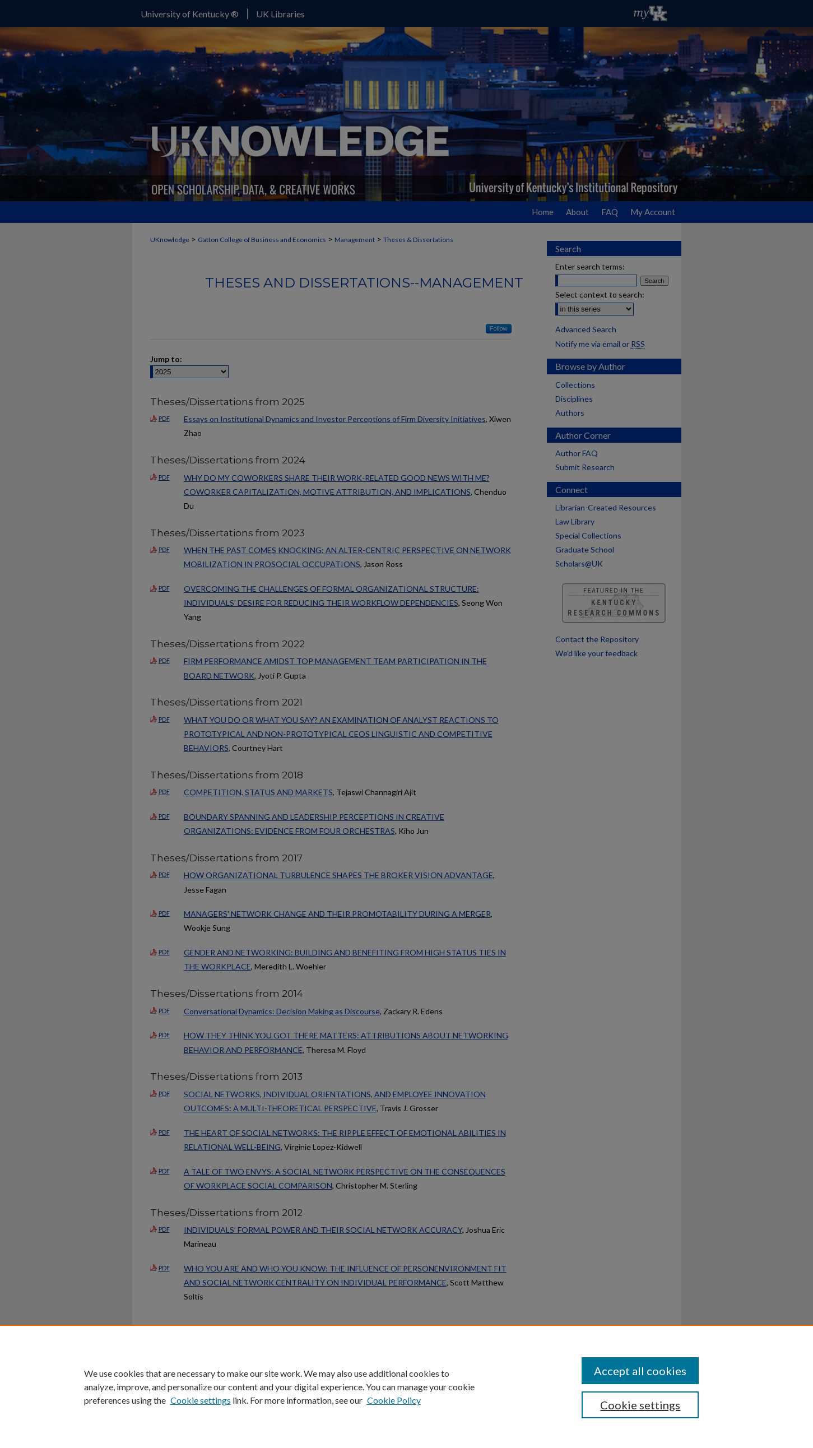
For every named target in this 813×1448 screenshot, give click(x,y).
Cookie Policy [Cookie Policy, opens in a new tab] (394, 1400)
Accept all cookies (640, 1370)
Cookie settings (200, 1400)
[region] (406, 1386)
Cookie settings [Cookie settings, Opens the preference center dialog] (640, 1405)
